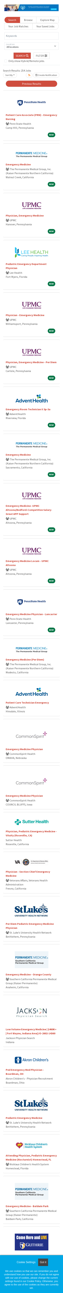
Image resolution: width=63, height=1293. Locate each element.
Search (12, 20)
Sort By (9, 75)
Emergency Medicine (18, 164)
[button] (42, 55)
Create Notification (46, 75)
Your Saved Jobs (45, 26)
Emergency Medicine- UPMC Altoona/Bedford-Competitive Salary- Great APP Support (29, 510)
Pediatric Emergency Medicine (24, 1118)
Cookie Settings (26, 1262)
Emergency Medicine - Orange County (28, 974)
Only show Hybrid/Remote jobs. (26, 61)
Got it (43, 1262)
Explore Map (47, 20)
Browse (28, 20)
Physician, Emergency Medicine (25, 215)
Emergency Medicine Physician (24, 749)
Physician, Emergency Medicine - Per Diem (31, 362)
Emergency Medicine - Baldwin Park (27, 1206)
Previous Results (31, 83)
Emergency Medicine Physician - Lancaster (31, 614)
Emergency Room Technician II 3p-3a (28, 409)
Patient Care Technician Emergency (27, 702)
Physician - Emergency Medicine (25, 315)
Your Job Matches (18, 26)
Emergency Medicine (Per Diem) (25, 659)
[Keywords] (31, 36)
